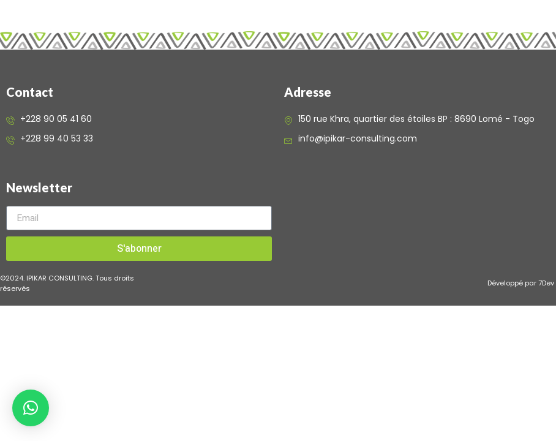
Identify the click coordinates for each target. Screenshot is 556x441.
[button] (30, 408)
